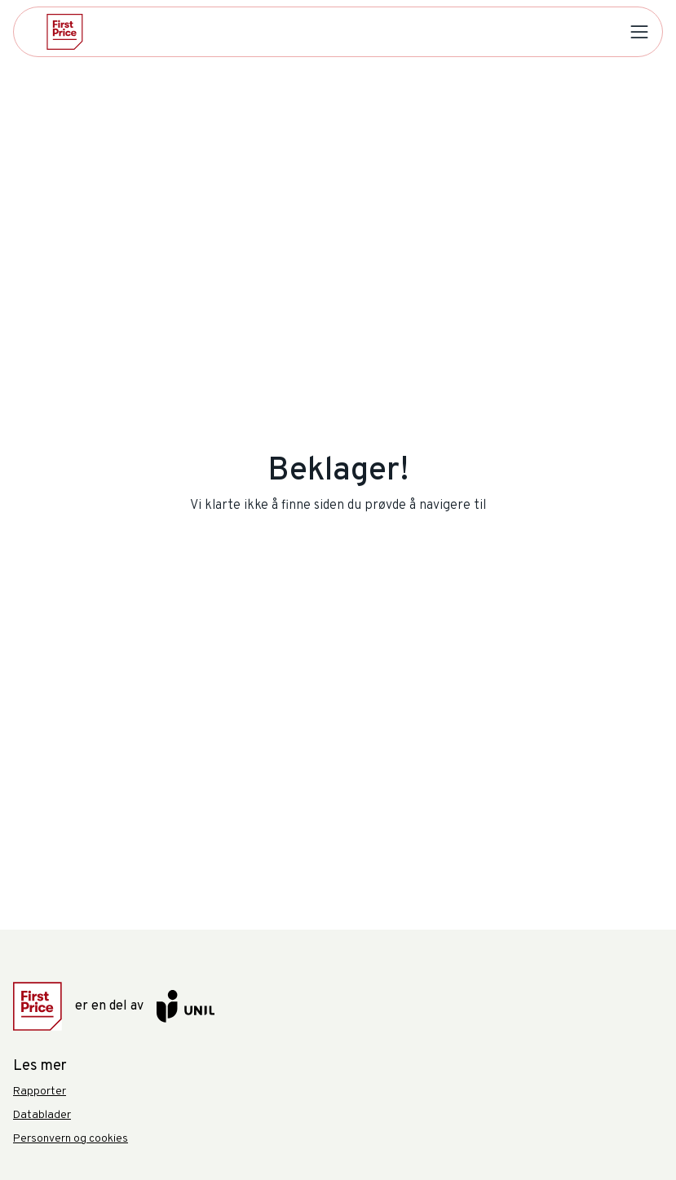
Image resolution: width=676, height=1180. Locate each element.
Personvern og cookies (70, 1139)
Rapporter (39, 1091)
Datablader (42, 1115)
